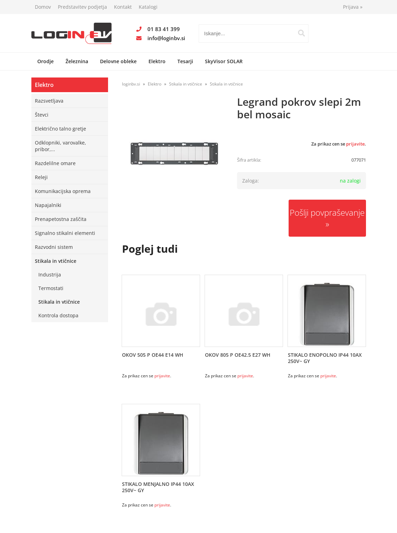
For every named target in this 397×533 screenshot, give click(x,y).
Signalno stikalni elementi (65, 233)
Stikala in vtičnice (55, 261)
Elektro (157, 61)
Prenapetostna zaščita (60, 219)
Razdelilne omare (55, 163)
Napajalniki (48, 205)
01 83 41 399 (163, 28)
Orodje (45, 61)
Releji (41, 177)
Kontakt (123, 6)
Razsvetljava (49, 100)
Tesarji (185, 61)
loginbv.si (131, 84)
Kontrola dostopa (58, 315)
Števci (41, 114)
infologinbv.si (166, 38)
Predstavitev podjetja (82, 6)
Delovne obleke (118, 61)
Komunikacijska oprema (63, 191)
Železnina (77, 61)
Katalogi (148, 6)
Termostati (50, 288)
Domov (43, 6)
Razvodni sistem (54, 247)
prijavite (355, 144)
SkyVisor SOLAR (224, 61)
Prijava (352, 6)
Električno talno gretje (60, 128)
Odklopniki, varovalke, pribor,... (60, 146)
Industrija (49, 274)
